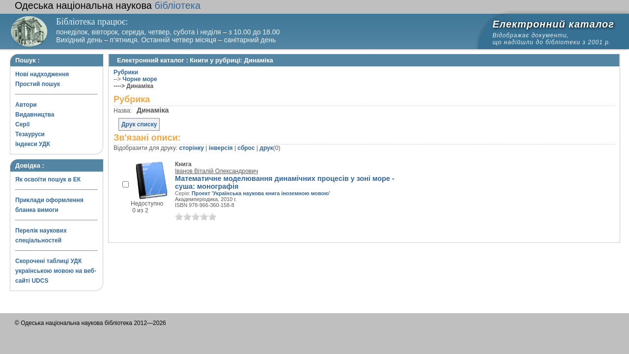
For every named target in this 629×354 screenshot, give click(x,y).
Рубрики (126, 72)
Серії (22, 124)
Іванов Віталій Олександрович (216, 171)
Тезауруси (30, 134)
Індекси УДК (32, 144)
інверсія (221, 148)
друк (266, 148)
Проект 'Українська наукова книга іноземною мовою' (261, 193)
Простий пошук (37, 84)
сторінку (191, 148)
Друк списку (139, 124)
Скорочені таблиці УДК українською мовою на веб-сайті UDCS (55, 271)
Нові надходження (42, 74)
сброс (246, 148)
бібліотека (107, 5)
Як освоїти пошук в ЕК (48, 179)
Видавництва (34, 114)
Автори (26, 104)
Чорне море (139, 79)
